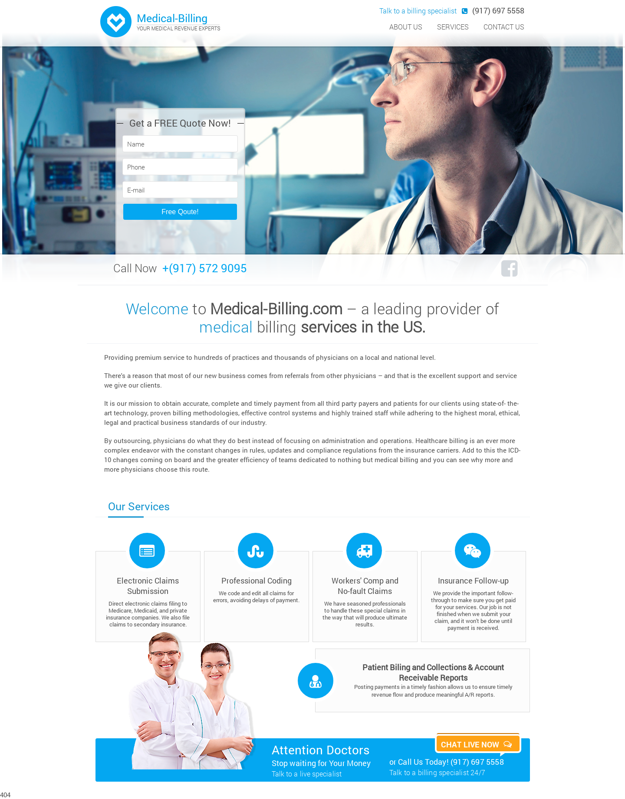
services (453, 26)
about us (405, 26)
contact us (504, 26)
